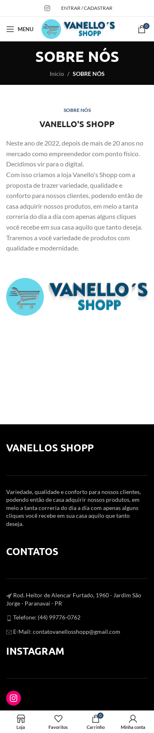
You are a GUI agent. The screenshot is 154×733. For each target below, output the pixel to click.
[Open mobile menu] (19, 29)
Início (57, 73)
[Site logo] (78, 28)
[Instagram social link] (47, 8)
